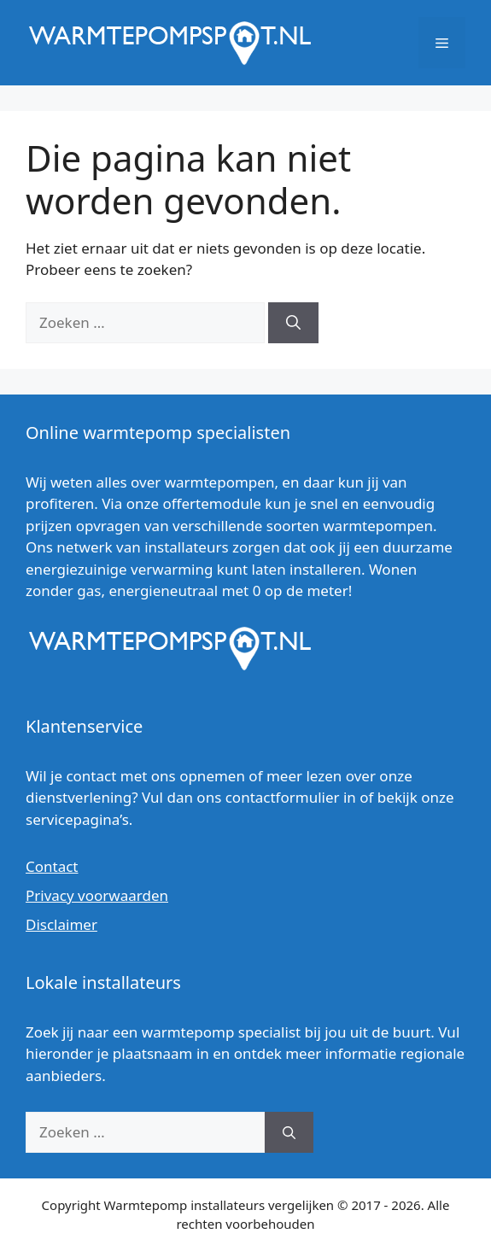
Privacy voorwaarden (97, 895)
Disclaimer (61, 924)
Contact (52, 866)
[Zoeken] (293, 322)
